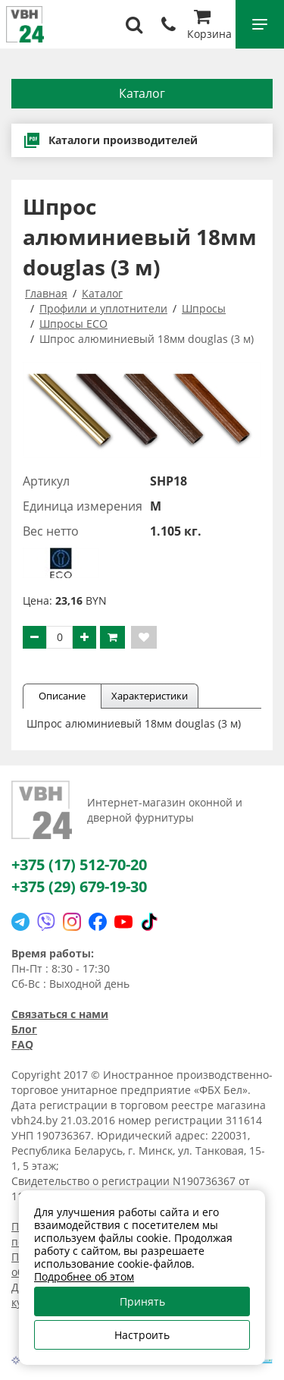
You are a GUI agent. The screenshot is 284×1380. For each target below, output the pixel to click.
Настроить (142, 1335)
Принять (142, 1301)
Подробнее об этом (84, 1276)
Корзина (209, 26)
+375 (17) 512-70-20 (79, 864)
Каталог (142, 93)
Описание (62, 696)
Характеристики (149, 696)
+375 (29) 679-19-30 (79, 886)
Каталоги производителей (110, 140)
